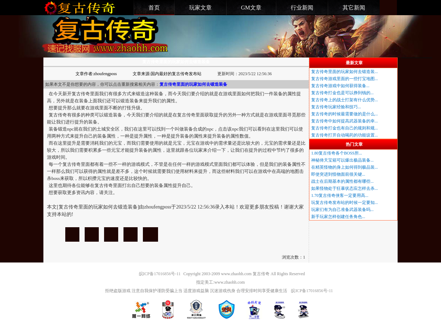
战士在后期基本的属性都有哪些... (342, 181)
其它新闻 (354, 8)
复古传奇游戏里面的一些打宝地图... (344, 78)
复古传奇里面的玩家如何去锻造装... (344, 71)
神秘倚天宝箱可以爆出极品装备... (342, 160)
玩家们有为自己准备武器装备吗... (342, 209)
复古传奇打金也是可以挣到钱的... (342, 92)
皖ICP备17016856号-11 (160, 273)
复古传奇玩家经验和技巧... (336, 106)
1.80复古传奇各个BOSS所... (336, 153)
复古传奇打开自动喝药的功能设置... (344, 135)
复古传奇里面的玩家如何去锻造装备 (72, 234)
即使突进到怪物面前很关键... (338, 174)
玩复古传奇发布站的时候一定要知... (344, 202)
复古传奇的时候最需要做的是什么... (344, 113)
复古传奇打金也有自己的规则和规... (344, 128)
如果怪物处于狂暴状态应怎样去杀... (344, 188)
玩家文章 (200, 8)
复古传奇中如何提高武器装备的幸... (344, 121)
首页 (154, 8)
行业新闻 (302, 8)
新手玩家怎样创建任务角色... (338, 216)
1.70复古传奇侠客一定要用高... (339, 195)
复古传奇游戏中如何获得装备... (340, 85)
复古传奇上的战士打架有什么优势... (344, 99)
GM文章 (251, 8)
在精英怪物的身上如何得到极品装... (344, 167)
